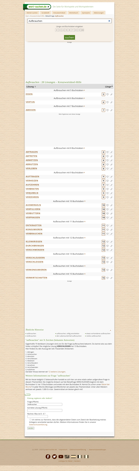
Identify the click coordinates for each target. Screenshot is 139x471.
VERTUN (30, 102)
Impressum (63, 449)
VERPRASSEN (33, 217)
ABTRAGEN (32, 152)
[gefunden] (107, 94)
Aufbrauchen (31, 336)
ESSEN (29, 94)
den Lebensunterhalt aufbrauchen (68, 336)
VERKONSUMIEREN (36, 269)
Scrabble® (45, 13)
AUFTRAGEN (32, 176)
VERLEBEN (31, 168)
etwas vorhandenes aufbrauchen (98, 333)
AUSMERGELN (33, 205)
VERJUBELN (32, 193)
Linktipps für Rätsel (65, 461)
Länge (108, 86)
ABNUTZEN (32, 164)
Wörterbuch (73, 13)
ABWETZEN (32, 160)
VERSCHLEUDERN (35, 257)
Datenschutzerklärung (38, 424)
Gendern (77, 461)
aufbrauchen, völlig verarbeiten (67, 333)
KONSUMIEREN (34, 229)
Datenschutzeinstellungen (97, 449)
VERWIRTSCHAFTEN (36, 277)
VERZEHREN (32, 197)
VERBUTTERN (33, 213)
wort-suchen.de (51, 449)
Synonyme (86, 13)
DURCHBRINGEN (35, 245)
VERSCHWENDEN (35, 249)
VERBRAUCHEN (34, 233)
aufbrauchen (31, 333)
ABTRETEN (31, 156)
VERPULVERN (33, 209)
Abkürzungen (99, 13)
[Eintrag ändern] (111, 94)
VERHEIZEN (32, 180)
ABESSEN (31, 110)
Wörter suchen (32, 13)
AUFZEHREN (32, 184)
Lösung (30, 86)
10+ (82, 30)
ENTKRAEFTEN (34, 225)
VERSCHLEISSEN (34, 261)
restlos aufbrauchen (93, 336)
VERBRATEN (32, 188)
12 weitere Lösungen (56, 371)
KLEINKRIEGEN (34, 241)
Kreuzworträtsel (59, 13)
